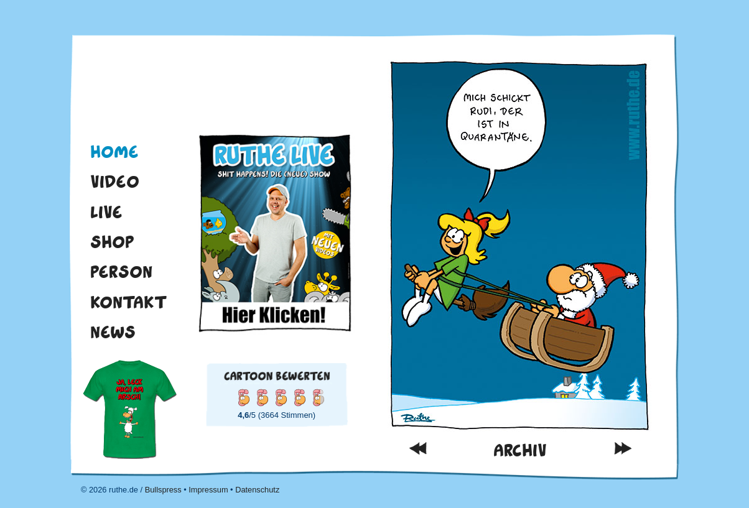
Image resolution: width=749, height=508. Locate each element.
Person (121, 272)
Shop (112, 242)
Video (114, 181)
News (113, 332)
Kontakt (128, 302)
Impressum (208, 489)
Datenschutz (257, 489)
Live (106, 212)
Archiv (520, 450)
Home (114, 152)
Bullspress (163, 489)
